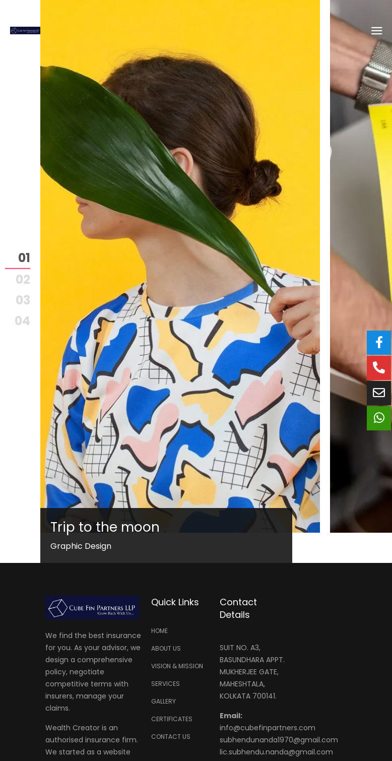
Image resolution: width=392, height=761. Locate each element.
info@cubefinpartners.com (267, 728)
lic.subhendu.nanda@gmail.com (276, 752)
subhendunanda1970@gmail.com (279, 740)
